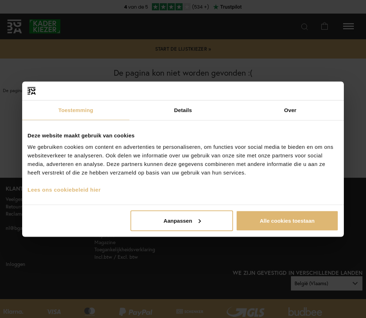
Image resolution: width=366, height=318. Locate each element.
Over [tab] (290, 110)
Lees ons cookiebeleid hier (64, 189)
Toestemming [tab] (75, 110)
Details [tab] (183, 110)
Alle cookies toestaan (287, 220)
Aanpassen (182, 220)
